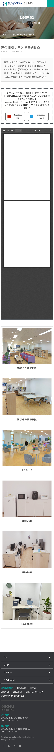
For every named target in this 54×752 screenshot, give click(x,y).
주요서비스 (8, 672)
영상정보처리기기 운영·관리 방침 (12, 696)
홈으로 (10, 35)
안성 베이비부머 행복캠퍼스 (23, 35)
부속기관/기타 (9, 680)
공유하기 (4, 35)
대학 (5, 657)
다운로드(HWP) (41, 116)
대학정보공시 (21, 688)
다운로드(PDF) (18, 116)
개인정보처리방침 (7, 688)
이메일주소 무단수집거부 (34, 692)
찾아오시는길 (17, 692)
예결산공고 (5, 692)
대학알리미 (34, 688)
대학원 (6, 665)
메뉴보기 (50, 3)
